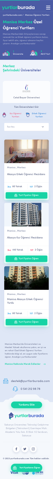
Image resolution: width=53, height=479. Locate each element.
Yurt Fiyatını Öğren (26, 195)
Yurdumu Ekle (27, 405)
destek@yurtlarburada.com (30, 381)
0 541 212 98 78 (30, 389)
